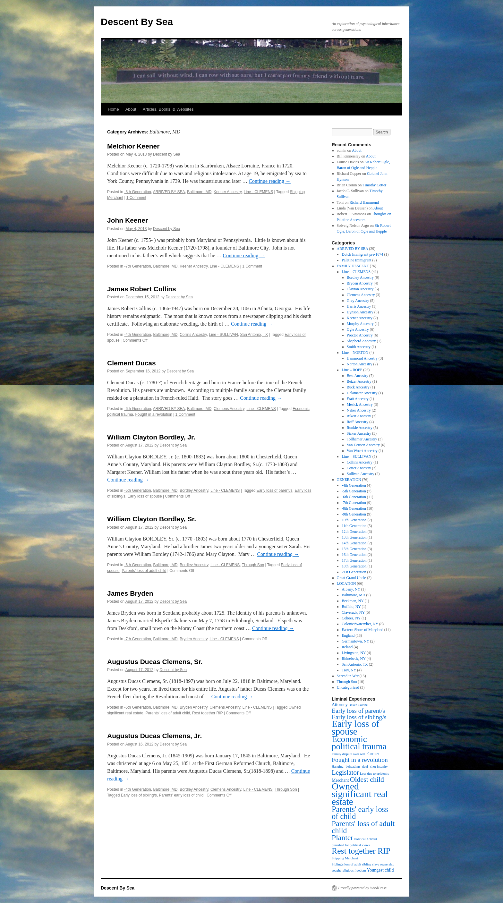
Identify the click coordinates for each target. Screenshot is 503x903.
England (348, 635)
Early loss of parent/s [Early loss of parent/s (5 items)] (358, 710)
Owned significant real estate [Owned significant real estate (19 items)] (360, 794)
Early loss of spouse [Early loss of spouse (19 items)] (355, 728)
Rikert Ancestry (359, 416)
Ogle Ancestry (358, 329)
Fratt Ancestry (358, 398)
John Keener (127, 220)
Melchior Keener (133, 146)
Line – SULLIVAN (356, 456)
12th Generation (354, 531)
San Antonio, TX (254, 334)
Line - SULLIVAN (223, 334)
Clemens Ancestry (229, 408)
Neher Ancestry (359, 410)
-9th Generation (354, 514)
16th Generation (354, 554)
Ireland (347, 647)
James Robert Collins (141, 289)
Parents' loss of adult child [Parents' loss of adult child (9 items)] (363, 827)
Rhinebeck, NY (353, 658)
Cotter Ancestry (359, 468)
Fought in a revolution (153, 414)
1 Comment (136, 197)
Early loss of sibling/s (139, 795)
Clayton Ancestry (360, 289)
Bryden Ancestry (193, 639)
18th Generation (354, 566)
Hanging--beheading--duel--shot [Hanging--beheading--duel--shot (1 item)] (354, 766)
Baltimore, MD (199, 192)
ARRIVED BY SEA (169, 192)
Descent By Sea (137, 21)
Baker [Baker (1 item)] (353, 705)
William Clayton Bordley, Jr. (151, 437)
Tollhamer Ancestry (362, 439)
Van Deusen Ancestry (363, 445)
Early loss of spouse (144, 496)
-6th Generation (137, 408)
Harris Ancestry (359, 306)
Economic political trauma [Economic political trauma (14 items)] (359, 742)
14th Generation (354, 543)
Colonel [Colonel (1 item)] (363, 705)
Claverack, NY (353, 612)
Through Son (253, 565)
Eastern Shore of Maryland (362, 629)
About (130, 109)
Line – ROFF (352, 370)
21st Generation (354, 572)
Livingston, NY (354, 653)
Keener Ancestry (228, 192)
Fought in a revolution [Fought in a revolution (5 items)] (360, 759)
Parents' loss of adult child (144, 570)
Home (113, 109)
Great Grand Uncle (351, 577)
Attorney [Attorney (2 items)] (340, 704)
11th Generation (354, 526)
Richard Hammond (364, 202)
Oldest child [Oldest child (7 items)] (367, 779)
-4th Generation (137, 334)
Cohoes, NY (351, 618)
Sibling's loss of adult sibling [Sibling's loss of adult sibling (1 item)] (351, 864)
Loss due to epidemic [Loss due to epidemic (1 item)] (374, 773)
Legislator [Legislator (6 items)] (345, 772)
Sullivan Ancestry (360, 474)
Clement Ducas (131, 363)
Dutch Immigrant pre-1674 (362, 254)
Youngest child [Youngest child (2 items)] (380, 870)
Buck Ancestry (358, 387)
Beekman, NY (352, 601)
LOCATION (346, 583)
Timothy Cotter (374, 185)
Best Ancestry (357, 375)
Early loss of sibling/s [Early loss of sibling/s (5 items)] (359, 717)
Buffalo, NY (351, 606)
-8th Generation (137, 192)
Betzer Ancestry (359, 381)
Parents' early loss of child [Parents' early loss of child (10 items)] (360, 813)
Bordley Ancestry (194, 490)
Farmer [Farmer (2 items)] (372, 753)
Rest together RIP (207, 713)
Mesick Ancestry (360, 404)
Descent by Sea (166, 154)
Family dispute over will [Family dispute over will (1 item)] (348, 754)
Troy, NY (349, 670)
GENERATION (349, 479)
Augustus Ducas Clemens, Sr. (155, 661)
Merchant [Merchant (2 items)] (340, 780)
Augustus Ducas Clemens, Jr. (154, 735)
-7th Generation (137, 266)
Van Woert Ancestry (362, 450)
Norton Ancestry (359, 364)
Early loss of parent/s (275, 490)
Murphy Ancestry (360, 323)
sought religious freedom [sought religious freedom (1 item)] (349, 870)
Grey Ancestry (358, 300)
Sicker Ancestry (359, 433)
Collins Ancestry (193, 334)
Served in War (348, 676)
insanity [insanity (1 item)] (382, 766)
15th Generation (354, 549)
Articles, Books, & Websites (168, 109)
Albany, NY (351, 589)
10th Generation (354, 520)
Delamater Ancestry (362, 393)
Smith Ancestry (359, 347)
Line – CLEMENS (356, 271)
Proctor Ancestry (360, 335)
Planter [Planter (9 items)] (342, 837)
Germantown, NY (355, 641)
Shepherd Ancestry (361, 341)
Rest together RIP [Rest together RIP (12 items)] (361, 851)
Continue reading (270, 181)
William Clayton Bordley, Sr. (151, 519)
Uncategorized (348, 687)
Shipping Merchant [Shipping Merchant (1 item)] (345, 858)
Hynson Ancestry (360, 312)
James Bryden (130, 593)
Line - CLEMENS (258, 192)
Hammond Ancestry (362, 358)
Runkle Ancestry (359, 427)
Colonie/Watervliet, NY (360, 624)
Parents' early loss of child (181, 795)
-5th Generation (137, 490)
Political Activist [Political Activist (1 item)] (365, 839)
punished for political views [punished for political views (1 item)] (351, 845)
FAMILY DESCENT (353, 266)
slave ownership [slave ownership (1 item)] (383, 864)
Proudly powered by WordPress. (363, 888)
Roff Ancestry (357, 422)
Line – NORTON (355, 352)
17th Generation (354, 560)
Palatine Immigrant (356, 260)
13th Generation (354, 537)
